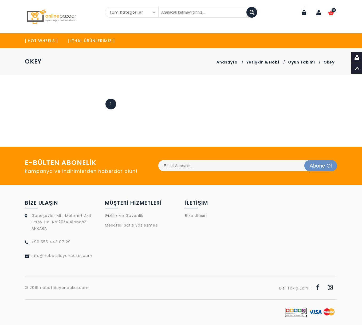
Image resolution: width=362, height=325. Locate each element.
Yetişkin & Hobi (262, 62)
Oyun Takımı (302, 62)
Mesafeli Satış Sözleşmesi (132, 225)
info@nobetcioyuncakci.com (62, 255)
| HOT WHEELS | (41, 40)
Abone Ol (321, 166)
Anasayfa (227, 62)
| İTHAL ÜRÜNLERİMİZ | (91, 40)
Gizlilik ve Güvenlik (124, 215)
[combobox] (132, 12)
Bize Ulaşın (196, 215)
